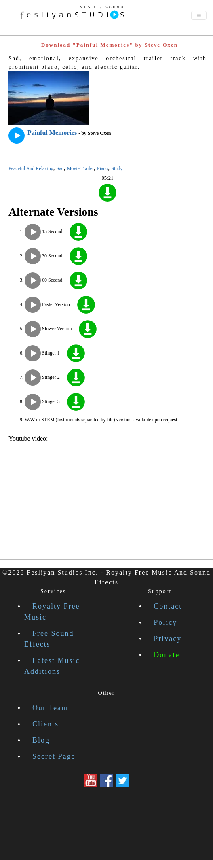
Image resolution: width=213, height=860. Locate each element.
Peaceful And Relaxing (30, 168)
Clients (45, 724)
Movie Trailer (80, 168)
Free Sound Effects (49, 638)
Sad (60, 168)
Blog (41, 740)
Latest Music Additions (52, 665)
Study (116, 168)
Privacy (167, 639)
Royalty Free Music (52, 611)
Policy (165, 622)
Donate (166, 655)
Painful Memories (52, 132)
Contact (168, 606)
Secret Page (53, 756)
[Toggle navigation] (199, 15)
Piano (102, 168)
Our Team (50, 708)
